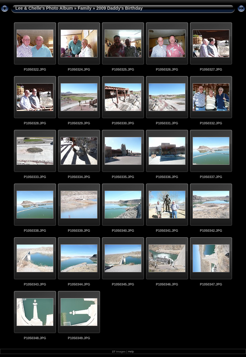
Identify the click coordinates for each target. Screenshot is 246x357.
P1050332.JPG (211, 123)
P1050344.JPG (79, 284)
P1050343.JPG (35, 284)
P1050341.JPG (167, 230)
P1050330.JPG (123, 123)
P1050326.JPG (167, 69)
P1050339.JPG (79, 230)
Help (131, 351)
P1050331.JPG (167, 123)
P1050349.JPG (79, 338)
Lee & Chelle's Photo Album (44, 8)
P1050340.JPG (123, 230)
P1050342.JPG (211, 230)
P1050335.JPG (123, 177)
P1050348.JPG (35, 338)
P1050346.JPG (167, 284)
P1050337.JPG (211, 177)
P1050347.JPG (211, 284)
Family (85, 8)
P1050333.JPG (35, 177)
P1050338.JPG (35, 230)
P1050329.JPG (79, 123)
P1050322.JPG (35, 69)
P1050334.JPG (79, 177)
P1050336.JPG (167, 177)
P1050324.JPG (79, 69)
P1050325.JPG (123, 69)
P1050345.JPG (123, 284)
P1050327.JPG (211, 69)
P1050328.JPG (35, 123)
